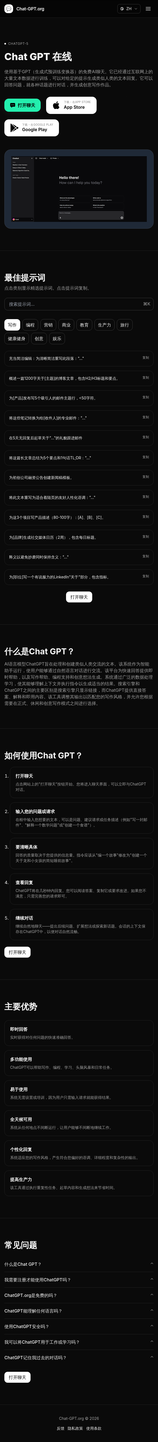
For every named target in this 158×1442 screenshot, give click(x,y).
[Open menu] (148, 8)
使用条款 (94, 1428)
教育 (84, 325)
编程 (30, 325)
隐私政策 (75, 1428)
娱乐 (57, 338)
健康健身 (16, 338)
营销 (48, 325)
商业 (66, 325)
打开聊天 (22, 105)
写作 (12, 325)
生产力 (104, 325)
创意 (39, 338)
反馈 (60, 1428)
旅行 (124, 325)
